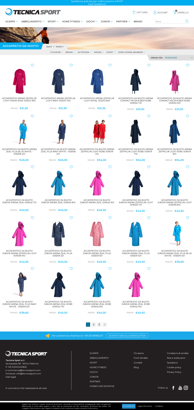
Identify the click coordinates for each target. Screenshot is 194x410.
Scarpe (10, 21)
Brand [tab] (69, 52)
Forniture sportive (102, 386)
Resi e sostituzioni (176, 358)
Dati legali (11, 377)
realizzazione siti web (36, 388)
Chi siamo (139, 353)
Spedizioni (172, 362)
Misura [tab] (98, 52)
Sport (52, 21)
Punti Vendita (141, 358)
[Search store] (172, 21)
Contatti (138, 362)
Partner (121, 21)
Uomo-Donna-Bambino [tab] (130, 52)
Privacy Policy (174, 372)
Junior (105, 21)
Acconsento (129, 406)
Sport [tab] (109, 52)
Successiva (105, 324)
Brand (138, 21)
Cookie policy (174, 367)
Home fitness (71, 21)
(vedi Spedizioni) (97, 4)
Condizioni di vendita (177, 353)
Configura (159, 406)
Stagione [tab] (55, 52)
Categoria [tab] (83, 52)
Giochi (90, 21)
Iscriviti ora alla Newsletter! (127, 335)
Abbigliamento (31, 21)
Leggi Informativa (145, 406)
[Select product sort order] (178, 57)
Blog (136, 367)
